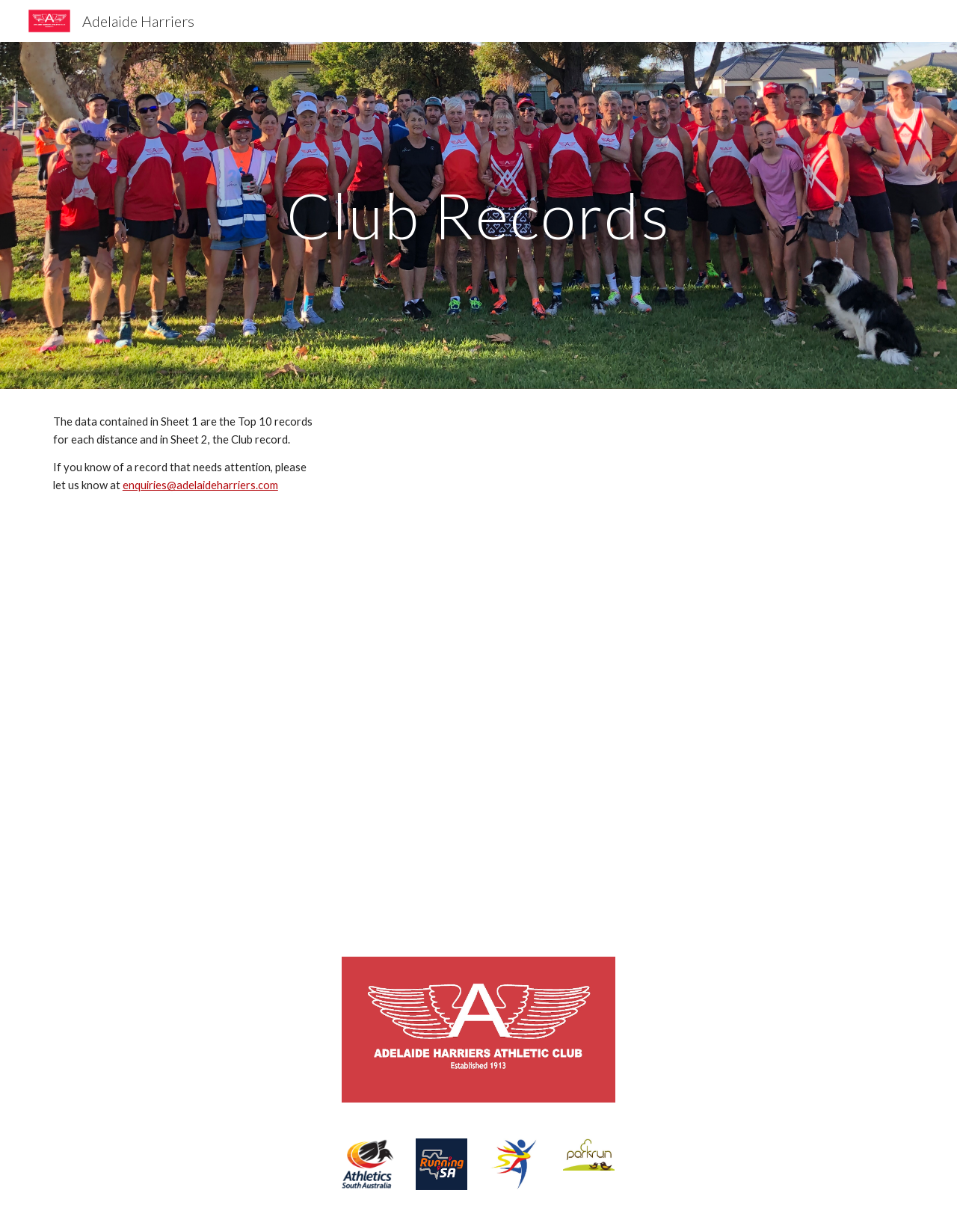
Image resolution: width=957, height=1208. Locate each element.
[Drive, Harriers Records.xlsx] (626, 664)
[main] (478, 215)
